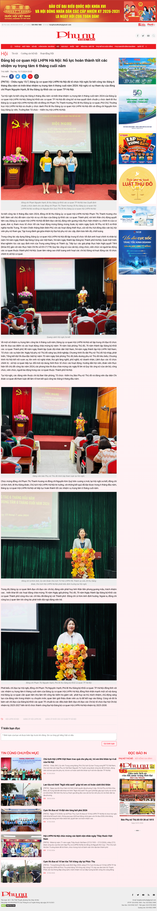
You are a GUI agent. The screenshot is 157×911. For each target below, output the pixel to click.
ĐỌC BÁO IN (137, 753)
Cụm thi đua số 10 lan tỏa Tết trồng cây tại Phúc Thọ (69, 861)
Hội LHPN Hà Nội (12, 719)
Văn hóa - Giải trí (87, 46)
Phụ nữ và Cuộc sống (104, 46)
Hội (58, 46)
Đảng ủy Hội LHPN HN (32, 719)
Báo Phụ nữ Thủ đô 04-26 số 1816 (137, 819)
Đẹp (77, 46)
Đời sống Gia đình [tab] (143, 758)
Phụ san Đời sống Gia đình (125, 46)
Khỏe (72, 46)
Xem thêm (137, 835)
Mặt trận (26, 46)
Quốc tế (140, 46)
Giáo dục (64, 46)
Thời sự (17, 46)
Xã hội (34, 46)
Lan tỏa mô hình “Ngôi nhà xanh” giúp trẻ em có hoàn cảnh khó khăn (76, 784)
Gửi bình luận (109, 744)
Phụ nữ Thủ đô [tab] (126, 758)
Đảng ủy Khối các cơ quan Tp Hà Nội (60, 719)
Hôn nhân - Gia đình (46, 46)
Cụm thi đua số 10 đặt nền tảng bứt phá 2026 (65, 810)
